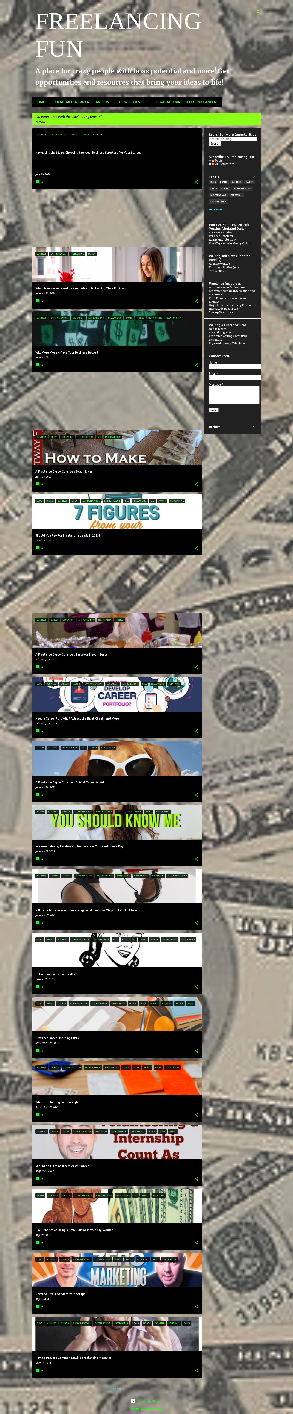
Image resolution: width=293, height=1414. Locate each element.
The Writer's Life (132, 102)
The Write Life (218, 270)
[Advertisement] (115, 218)
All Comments (223, 164)
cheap (213, 188)
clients (225, 188)
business (236, 182)
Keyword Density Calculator (227, 343)
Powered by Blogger (146, 1401)
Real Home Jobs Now (222, 239)
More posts (117, 1388)
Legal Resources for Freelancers (187, 102)
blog (213, 182)
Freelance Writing (221, 232)
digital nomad (218, 195)
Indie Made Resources (223, 308)
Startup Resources (221, 312)
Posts (217, 160)
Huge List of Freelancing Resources (232, 305)
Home (40, 102)
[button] (196, 182)
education (236, 195)
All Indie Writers (219, 263)
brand (223, 182)
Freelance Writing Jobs (224, 267)
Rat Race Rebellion (221, 236)
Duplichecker (217, 329)
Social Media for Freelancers (81, 102)
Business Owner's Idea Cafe (227, 287)
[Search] (258, 11)
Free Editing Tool (220, 332)
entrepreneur (218, 201)
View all (40, 122)
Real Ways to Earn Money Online (230, 243)
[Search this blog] (233, 139)
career (249, 182)
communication (243, 188)
